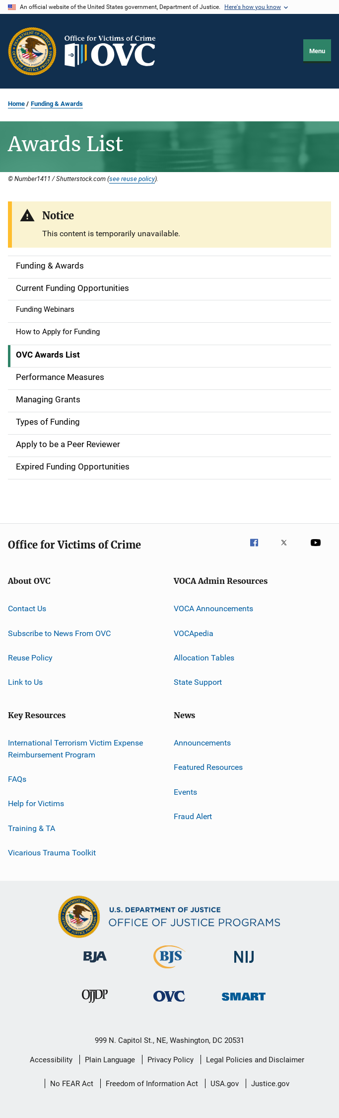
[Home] (114, 51)
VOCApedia (193, 633)
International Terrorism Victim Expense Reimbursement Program (75, 748)
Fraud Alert (193, 816)
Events (185, 791)
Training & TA (31, 828)
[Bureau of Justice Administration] (95, 964)
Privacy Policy (170, 1059)
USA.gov (224, 1083)
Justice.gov (270, 1083)
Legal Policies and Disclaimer (255, 1059)
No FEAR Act (71, 1083)
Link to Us (25, 682)
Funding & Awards (57, 103)
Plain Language (110, 1059)
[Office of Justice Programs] (32, 51)
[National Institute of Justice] (244, 964)
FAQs (17, 779)
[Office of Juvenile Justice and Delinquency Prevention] (95, 1004)
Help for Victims (36, 803)
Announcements (202, 742)
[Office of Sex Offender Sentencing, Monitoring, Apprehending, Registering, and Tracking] (244, 1002)
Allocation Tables (204, 657)
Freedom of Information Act (152, 1083)
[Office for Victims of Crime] (169, 1003)
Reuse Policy (30, 657)
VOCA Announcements (213, 608)
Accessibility (51, 1059)
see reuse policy (132, 178)
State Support (198, 682)
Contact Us (27, 608)
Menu (317, 51)
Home (16, 103)
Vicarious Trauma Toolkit (52, 852)
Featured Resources (208, 767)
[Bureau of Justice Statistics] (169, 970)
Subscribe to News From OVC (59, 633)
